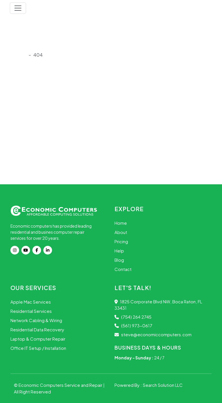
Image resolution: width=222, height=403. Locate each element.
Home (120, 223)
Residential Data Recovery (37, 329)
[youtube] (26, 250)
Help (119, 250)
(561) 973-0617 (133, 325)
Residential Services (31, 311)
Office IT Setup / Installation (38, 348)
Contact (123, 269)
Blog (119, 260)
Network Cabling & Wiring (36, 320)
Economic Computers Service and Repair (60, 385)
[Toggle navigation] (18, 8)
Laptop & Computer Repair (37, 338)
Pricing (121, 241)
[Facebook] (37, 250)
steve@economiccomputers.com (153, 334)
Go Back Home (28, 158)
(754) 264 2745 (132, 317)
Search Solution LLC (163, 385)
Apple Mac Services (30, 301)
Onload (18, 55)
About (120, 232)
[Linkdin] (48, 250)
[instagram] (15, 250)
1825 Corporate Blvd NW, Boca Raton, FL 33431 (158, 305)
